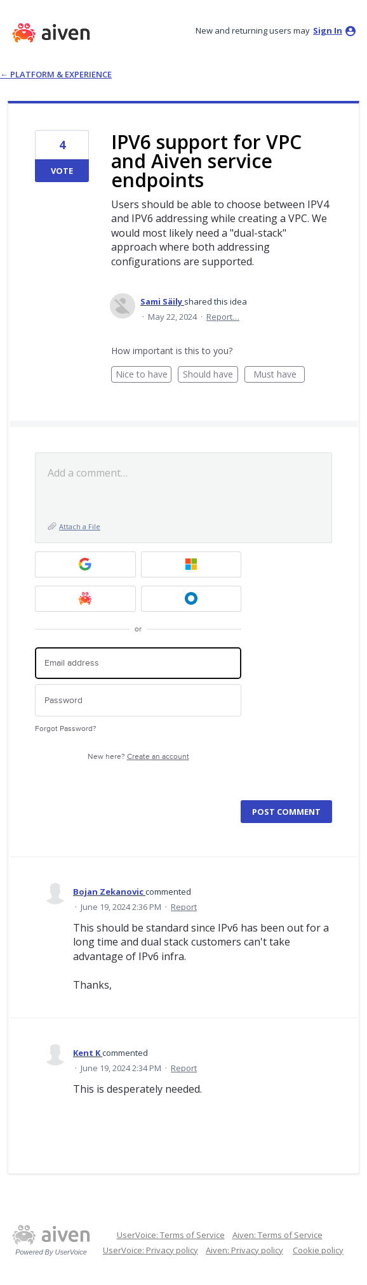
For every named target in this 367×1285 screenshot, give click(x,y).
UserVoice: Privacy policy (150, 1250)
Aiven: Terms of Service (277, 1235)
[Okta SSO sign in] (191, 599)
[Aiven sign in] (85, 599)
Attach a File (79, 526)
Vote (62, 170)
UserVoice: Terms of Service (171, 1235)
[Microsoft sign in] (191, 564)
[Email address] (138, 663)
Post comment (286, 811)
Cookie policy (318, 1250)
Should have (210, 375)
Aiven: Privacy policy (244, 1250)
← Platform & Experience (56, 74)
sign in (327, 30)
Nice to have (144, 375)
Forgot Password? (66, 729)
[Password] (138, 700)
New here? (138, 756)
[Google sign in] (85, 564)
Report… (222, 316)
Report (184, 907)
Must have (279, 375)
